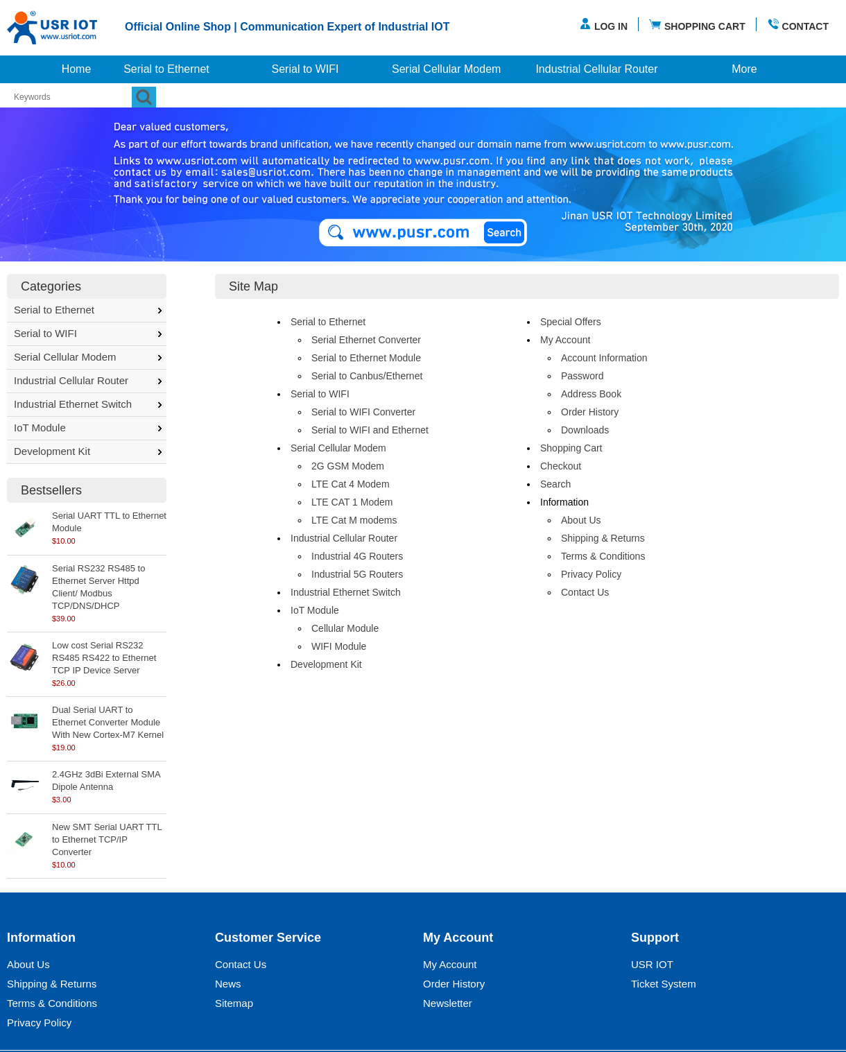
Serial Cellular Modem (446, 69)
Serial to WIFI (305, 69)
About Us (581, 520)
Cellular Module (345, 628)
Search (555, 484)
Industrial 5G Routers (357, 574)
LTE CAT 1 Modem (351, 502)
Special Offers (570, 321)
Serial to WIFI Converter (363, 411)
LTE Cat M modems (354, 520)
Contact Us (585, 592)
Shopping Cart (571, 448)
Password (582, 375)
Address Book (591, 393)
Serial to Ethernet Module (366, 357)
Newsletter (447, 1003)
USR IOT (652, 964)
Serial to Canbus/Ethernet (366, 375)
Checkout (560, 466)
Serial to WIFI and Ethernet (370, 430)
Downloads (585, 430)
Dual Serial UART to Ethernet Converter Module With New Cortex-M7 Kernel (108, 722)
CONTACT (798, 24)
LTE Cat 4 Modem (350, 484)
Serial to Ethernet (166, 69)
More (744, 69)
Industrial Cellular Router (596, 69)
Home (77, 69)
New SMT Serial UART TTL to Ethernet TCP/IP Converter (107, 839)
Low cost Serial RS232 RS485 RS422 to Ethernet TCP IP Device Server (104, 657)
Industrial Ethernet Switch (73, 404)
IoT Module (40, 427)
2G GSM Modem (347, 466)
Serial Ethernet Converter (366, 339)
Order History (590, 411)
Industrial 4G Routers (357, 556)
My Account (565, 339)
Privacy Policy (591, 574)
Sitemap (234, 1003)
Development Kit (52, 451)
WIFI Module (338, 646)
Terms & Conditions (603, 556)
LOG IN (603, 24)
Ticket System (663, 984)
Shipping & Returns (603, 538)
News (228, 984)
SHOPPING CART (697, 24)
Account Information (604, 357)
